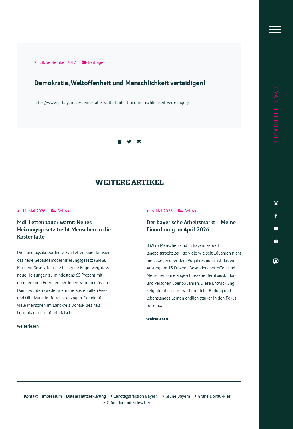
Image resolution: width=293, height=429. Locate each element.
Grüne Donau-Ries (212, 396)
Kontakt (31, 396)
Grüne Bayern (176, 396)
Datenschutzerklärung (86, 396)
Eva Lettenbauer (276, 116)
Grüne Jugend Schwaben (127, 402)
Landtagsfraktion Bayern (134, 396)
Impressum (52, 396)
